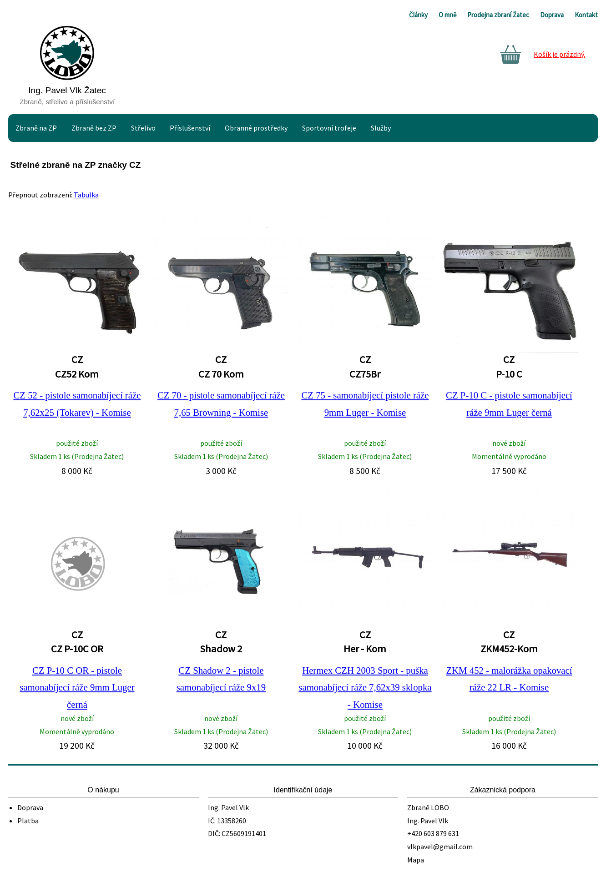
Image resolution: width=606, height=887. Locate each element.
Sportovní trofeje (329, 127)
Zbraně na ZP (36, 127)
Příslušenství (190, 127)
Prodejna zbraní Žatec (498, 14)
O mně (447, 14)
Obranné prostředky (256, 127)
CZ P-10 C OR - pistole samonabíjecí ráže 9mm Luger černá (77, 687)
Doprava (552, 14)
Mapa (415, 859)
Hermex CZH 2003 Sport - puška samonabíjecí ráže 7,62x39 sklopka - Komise (364, 687)
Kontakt (586, 14)
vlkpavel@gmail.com (440, 846)
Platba (28, 820)
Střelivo (143, 127)
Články (418, 14)
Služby (381, 127)
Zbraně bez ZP (93, 127)
